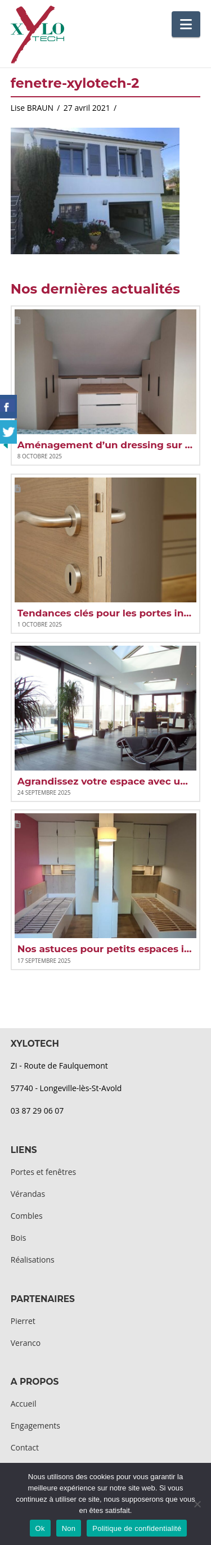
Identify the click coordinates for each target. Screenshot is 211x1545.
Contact (25, 1447)
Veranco (26, 1342)
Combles (27, 1215)
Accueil (24, 1403)
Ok (40, 1528)
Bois (18, 1237)
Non (69, 1528)
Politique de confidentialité (136, 1528)
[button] (186, 24)
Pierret (23, 1321)
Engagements (35, 1425)
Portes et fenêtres (43, 1171)
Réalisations (33, 1259)
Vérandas (28, 1193)
